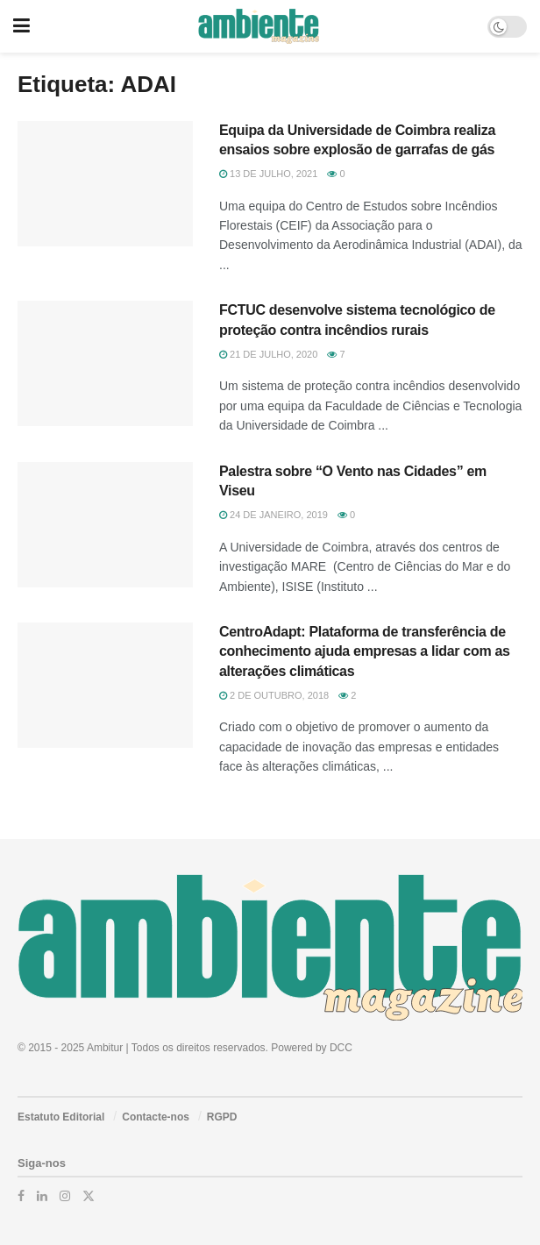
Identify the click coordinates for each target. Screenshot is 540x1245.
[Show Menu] (21, 26)
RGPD (222, 1117)
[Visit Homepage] (258, 26)
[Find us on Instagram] (65, 1196)
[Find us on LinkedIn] (42, 1196)
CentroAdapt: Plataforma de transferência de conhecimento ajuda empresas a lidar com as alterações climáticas (364, 651)
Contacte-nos (155, 1117)
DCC (341, 1048)
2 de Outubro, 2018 (274, 695)
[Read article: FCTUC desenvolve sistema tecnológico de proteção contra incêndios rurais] (105, 363)
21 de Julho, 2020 (268, 354)
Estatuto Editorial (61, 1117)
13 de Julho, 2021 (268, 173)
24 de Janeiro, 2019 (273, 514)
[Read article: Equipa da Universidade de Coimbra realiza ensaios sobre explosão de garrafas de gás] (105, 183)
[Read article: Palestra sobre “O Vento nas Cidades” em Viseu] (105, 524)
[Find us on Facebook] (21, 1196)
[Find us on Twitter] (88, 1196)
